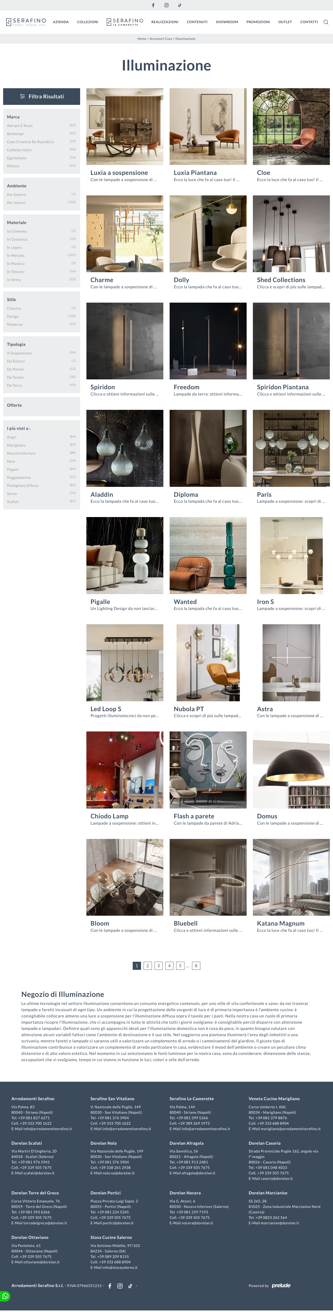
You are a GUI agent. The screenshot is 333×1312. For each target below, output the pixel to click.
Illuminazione (185, 38)
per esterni (16, 194)
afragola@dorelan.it (198, 1173)
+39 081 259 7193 (192, 1212)
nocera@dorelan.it (197, 1223)
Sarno (12, 493)
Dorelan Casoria (264, 1143)
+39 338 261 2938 (115, 1168)
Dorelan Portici (106, 1193)
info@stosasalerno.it (120, 1268)
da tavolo (15, 376)
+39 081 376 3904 (114, 1118)
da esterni (16, 360)
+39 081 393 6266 (35, 1212)
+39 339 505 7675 (37, 1168)
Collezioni (87, 22)
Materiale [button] (17, 222)
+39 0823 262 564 (271, 1218)
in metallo (15, 255)
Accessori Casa (161, 38)
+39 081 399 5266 (192, 1118)
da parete (15, 368)
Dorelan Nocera (185, 1193)
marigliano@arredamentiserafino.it (290, 1129)
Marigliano (16, 444)
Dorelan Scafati (27, 1143)
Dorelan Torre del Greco (36, 1193)
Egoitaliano (16, 157)
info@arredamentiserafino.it (48, 1129)
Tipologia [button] (16, 343)
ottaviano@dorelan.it (42, 1262)
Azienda (61, 22)
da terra (14, 385)
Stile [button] (11, 299)
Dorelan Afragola (187, 1143)
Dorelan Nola (104, 1143)
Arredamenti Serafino (33, 1099)
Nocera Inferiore (21, 452)
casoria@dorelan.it (276, 1179)
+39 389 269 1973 (194, 1124)
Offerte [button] (14, 404)
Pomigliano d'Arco (23, 485)
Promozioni (258, 22)
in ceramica (17, 239)
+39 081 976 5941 (35, 1162)
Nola (11, 460)
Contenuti (197, 22)
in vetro (14, 279)
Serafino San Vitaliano (113, 1099)
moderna (15, 324)
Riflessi (13, 165)
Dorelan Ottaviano (30, 1237)
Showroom (227, 22)
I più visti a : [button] (18, 427)
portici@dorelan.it (118, 1223)
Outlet (285, 22)
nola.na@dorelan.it (119, 1173)
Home (142, 38)
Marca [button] (13, 116)
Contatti (309, 22)
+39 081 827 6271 (35, 1118)
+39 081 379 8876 (271, 1118)
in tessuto (15, 271)
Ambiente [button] (17, 185)
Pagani (12, 469)
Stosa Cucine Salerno (111, 1237)
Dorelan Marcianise (267, 1193)
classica (14, 307)
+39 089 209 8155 (114, 1257)
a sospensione (19, 352)
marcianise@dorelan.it (279, 1223)
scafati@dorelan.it (40, 1173)
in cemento (17, 230)
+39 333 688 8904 (273, 1124)
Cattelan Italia (19, 149)
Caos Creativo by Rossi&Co (30, 141)
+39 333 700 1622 (37, 1124)
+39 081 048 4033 (271, 1168)
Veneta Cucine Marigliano (273, 1099)
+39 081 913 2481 (192, 1162)
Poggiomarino (19, 477)
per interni (16, 202)
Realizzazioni (164, 22)
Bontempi (15, 133)
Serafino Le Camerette (192, 1099)
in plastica (16, 263)
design (13, 316)
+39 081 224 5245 (114, 1212)
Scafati (13, 501)
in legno (14, 247)
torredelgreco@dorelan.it (46, 1223)
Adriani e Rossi (20, 125)
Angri (11, 436)
